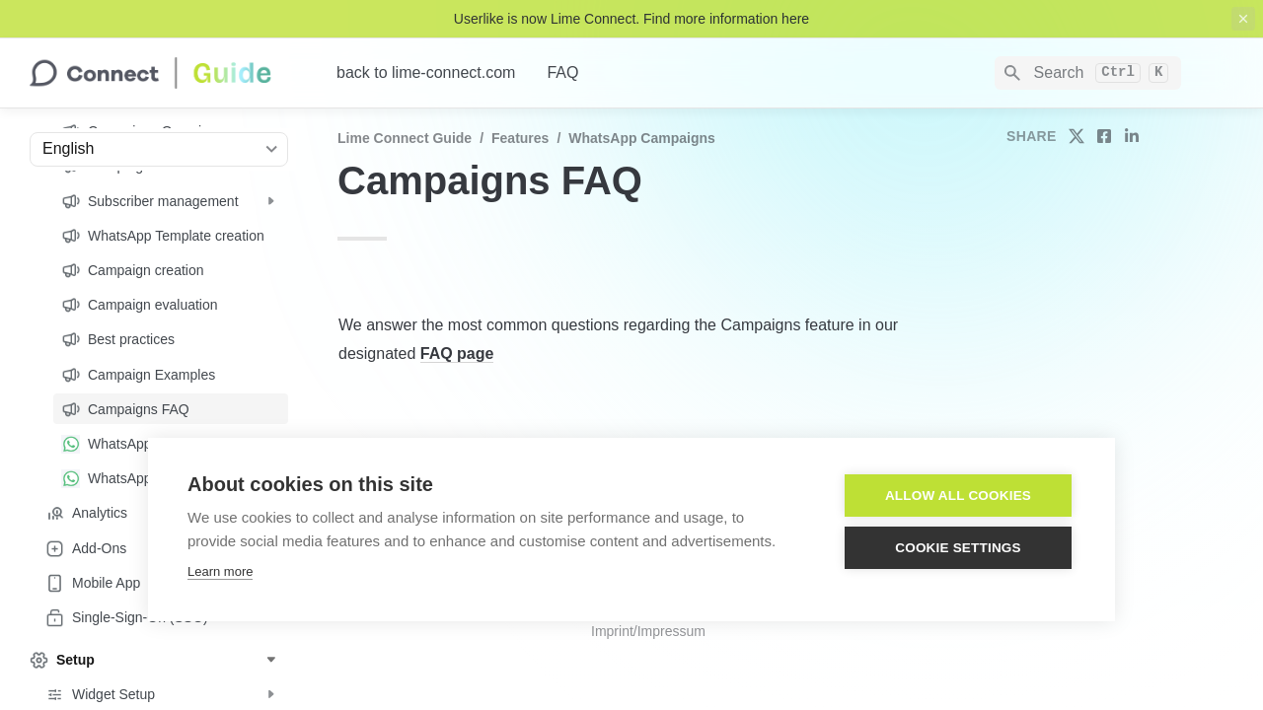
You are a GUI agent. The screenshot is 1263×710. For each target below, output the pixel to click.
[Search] (1088, 73)
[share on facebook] (1104, 136)
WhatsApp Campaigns (641, 138)
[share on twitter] (1076, 136)
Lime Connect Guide (404, 138)
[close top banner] (1243, 19)
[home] (167, 73)
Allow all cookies (958, 495)
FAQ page (457, 353)
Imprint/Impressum (648, 631)
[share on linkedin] (1132, 136)
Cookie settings (958, 547)
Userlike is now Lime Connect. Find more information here (631, 19)
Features (520, 138)
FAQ (562, 72)
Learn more (220, 571)
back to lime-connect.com (425, 72)
